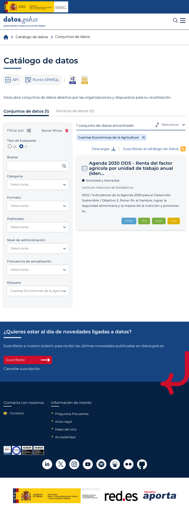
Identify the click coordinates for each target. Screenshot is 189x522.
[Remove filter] (111, 137)
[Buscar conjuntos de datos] (38, 166)
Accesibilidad (65, 437)
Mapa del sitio (66, 429)
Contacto (17, 413)
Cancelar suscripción (22, 369)
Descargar (103, 149)
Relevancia (170, 125)
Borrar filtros (55, 130)
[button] (182, 20)
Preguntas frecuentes (72, 414)
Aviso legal (63, 422)
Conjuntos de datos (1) (26, 111)
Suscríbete (28, 360)
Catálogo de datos (32, 37)
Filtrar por (19, 131)
